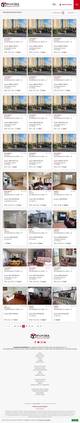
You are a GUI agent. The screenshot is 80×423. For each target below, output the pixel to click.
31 (29, 326)
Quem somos (40, 355)
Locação (40, 360)
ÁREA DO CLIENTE (67, 4)
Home (40, 353)
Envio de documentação (40, 370)
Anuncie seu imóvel (40, 366)
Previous (5, 28)
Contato (39, 373)
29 (23, 326)
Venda (40, 358)
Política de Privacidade (44, 420)
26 (15, 326)
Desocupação (40, 392)
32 (32, 326)
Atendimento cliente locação (40, 389)
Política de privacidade (40, 406)
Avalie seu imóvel (40, 368)
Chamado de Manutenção (40, 391)
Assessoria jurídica (40, 379)
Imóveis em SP (40, 356)
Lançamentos (40, 362)
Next (25, 28)
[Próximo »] (43, 326)
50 (38, 326)
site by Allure (40, 409)
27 (18, 326)
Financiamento (40, 381)
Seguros (40, 383)
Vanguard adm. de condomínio (40, 385)
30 (26, 326)
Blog (40, 371)
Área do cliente (40, 394)
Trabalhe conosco (40, 375)
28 (20, 326)
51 (40, 326)
